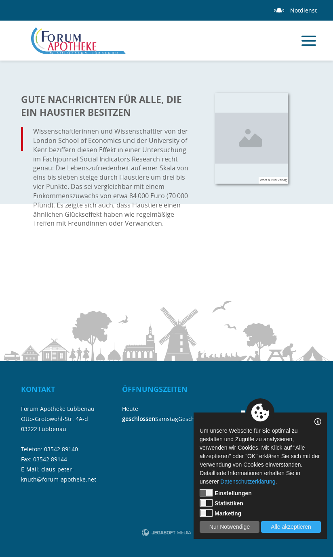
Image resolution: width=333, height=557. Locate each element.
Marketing (220, 513)
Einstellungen (226, 492)
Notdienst (303, 10)
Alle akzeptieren (291, 526)
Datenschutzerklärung (247, 481)
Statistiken (221, 503)
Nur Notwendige (229, 526)
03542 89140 (61, 449)
